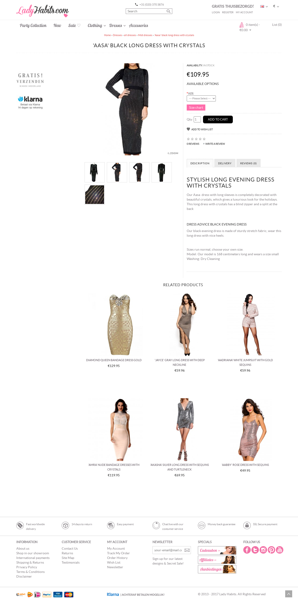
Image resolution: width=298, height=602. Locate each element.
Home (107, 35)
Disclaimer (24, 576)
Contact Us (70, 548)
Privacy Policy (26, 567)
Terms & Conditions (30, 572)
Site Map (68, 558)
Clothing (95, 25)
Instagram (264, 550)
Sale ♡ (74, 25)
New (57, 25)
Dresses (115, 25)
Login (216, 12)
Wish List (113, 562)
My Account (244, 12)
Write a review (215, 143)
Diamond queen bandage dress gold (114, 360)
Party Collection (33, 25)
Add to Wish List (202, 129)
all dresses (130, 35)
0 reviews (193, 143)
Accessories (138, 25)
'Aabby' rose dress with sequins (245, 464)
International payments (33, 558)
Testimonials (71, 562)
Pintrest (272, 550)
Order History (117, 558)
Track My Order (118, 553)
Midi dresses (145, 35)
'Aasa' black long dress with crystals (174, 35)
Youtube (280, 550)
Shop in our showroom (32, 553)
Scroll (288, 593)
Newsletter (115, 567)
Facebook (247, 550)
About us (22, 548)
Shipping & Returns (30, 562)
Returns (67, 553)
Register (228, 12)
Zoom (174, 153)
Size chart (196, 107)
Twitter (255, 550)
